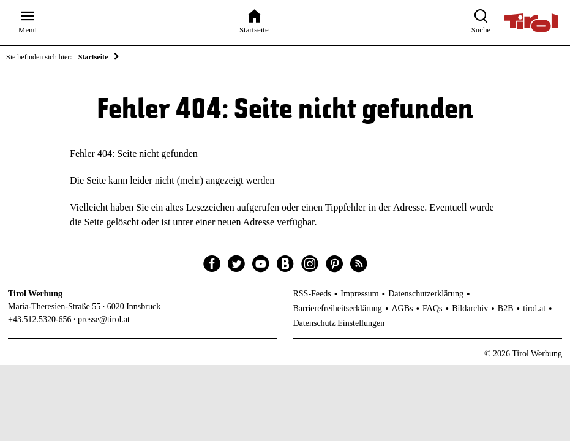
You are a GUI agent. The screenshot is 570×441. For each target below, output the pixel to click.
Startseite (93, 57)
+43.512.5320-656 (40, 319)
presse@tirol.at (104, 319)
